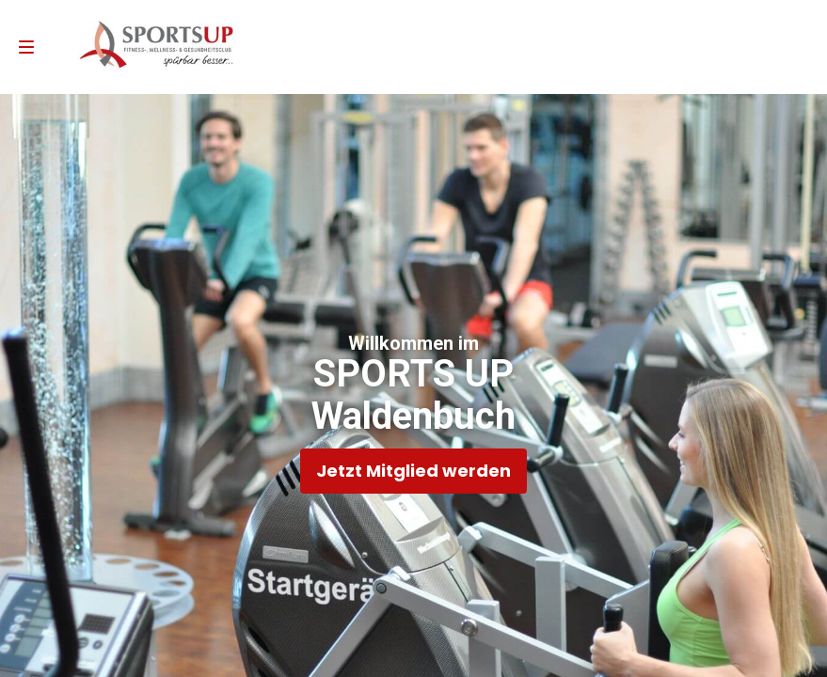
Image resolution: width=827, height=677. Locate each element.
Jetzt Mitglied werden (413, 470)
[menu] (26, 47)
